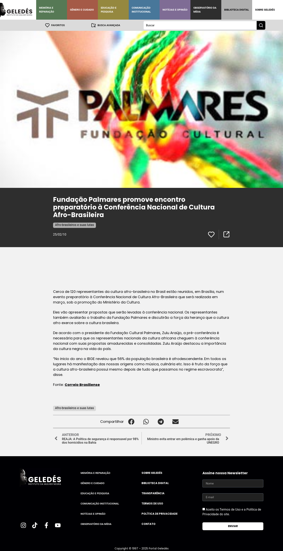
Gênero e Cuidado (82, 9)
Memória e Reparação (46, 9)
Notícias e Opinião (175, 9)
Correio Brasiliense (82, 384)
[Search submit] (261, 25)
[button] (131, 421)
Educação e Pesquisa (109, 9)
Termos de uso (152, 503)
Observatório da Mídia (204, 9)
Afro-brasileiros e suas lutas (74, 225)
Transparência (153, 493)
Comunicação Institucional (141, 9)
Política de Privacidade (159, 513)
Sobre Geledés (265, 9)
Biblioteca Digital (236, 9)
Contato (148, 524)
